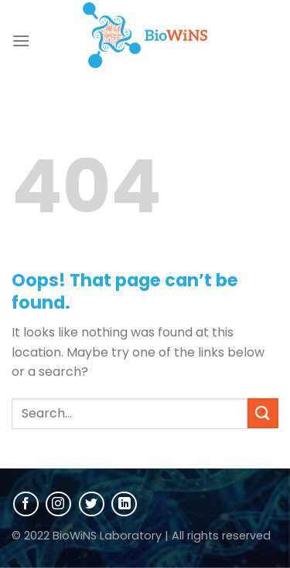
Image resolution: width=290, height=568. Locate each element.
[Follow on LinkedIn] (124, 504)
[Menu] (21, 40)
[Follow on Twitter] (91, 504)
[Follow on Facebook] (26, 504)
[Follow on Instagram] (58, 504)
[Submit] (262, 413)
